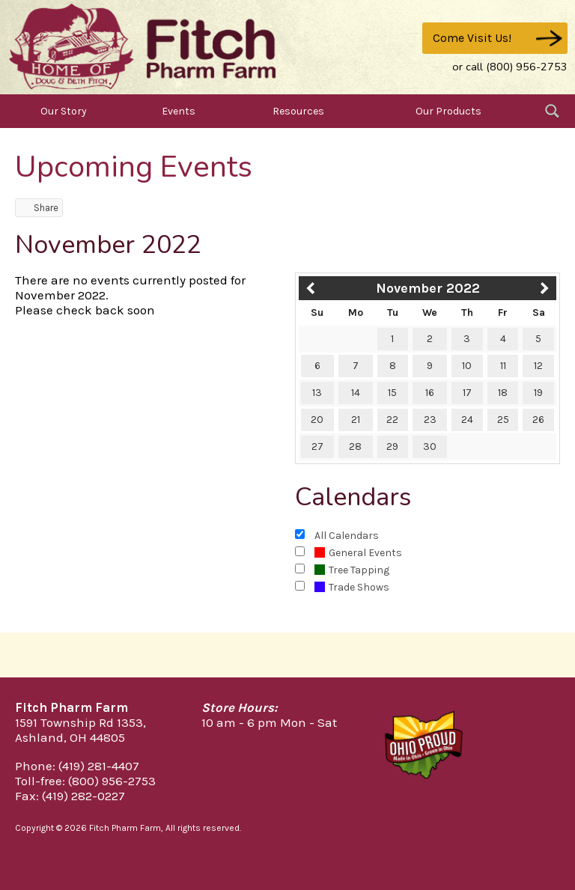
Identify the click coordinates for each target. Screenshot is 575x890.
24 (467, 419)
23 (430, 419)
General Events (358, 552)
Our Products (448, 111)
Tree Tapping (351, 570)
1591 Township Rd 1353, (80, 722)
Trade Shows (351, 587)
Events (178, 111)
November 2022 (428, 288)
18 (503, 392)
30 (429, 446)
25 (503, 419)
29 (392, 446)
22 (392, 419)
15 (392, 392)
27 (317, 446)
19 (538, 392)
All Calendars (346, 535)
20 (317, 419)
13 (317, 392)
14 (355, 392)
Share (38, 207)
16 (429, 392)
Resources (298, 111)
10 (467, 365)
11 (503, 365)
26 (538, 419)
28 (355, 446)
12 (538, 365)
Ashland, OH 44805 (70, 737)
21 (355, 419)
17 (467, 392)
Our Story (63, 111)
